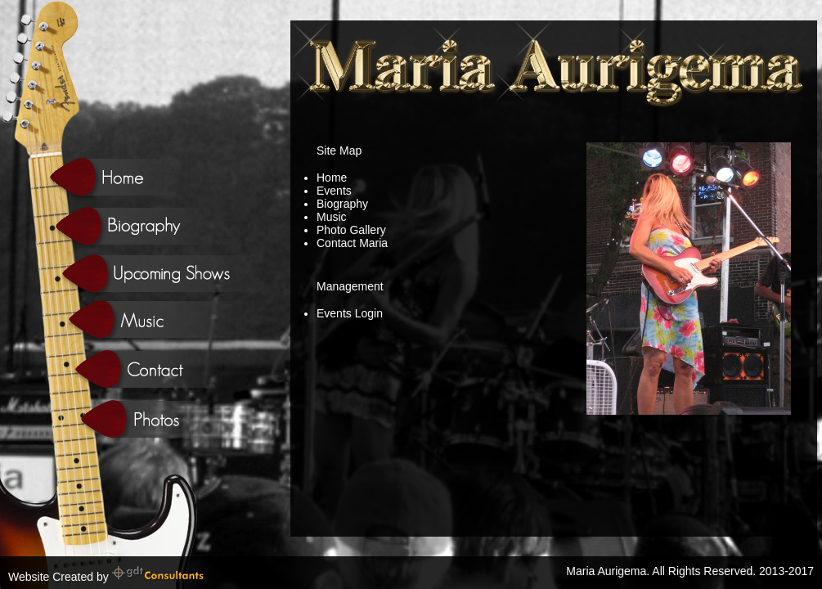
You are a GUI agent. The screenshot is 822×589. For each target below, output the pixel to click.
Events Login (350, 313)
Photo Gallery (351, 229)
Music (332, 216)
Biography (342, 203)
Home (332, 177)
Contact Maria (352, 243)
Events (334, 190)
